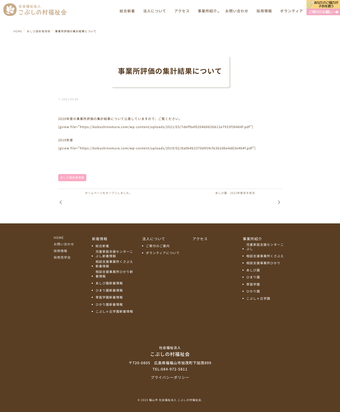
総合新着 (127, 12)
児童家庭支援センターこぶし (265, 247)
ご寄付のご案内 (158, 246)
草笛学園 (253, 284)
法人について (154, 12)
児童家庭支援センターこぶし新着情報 (114, 254)
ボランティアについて (163, 253)
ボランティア (291, 12)
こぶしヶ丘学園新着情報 (114, 312)
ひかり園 (253, 291)
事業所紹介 (207, 12)
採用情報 (264, 12)
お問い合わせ (237, 12)
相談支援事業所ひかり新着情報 (114, 274)
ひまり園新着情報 (109, 290)
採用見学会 (62, 257)
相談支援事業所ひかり (263, 263)
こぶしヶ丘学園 (258, 298)
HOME (59, 237)
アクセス (182, 12)
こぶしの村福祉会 (170, 351)
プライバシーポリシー (170, 377)
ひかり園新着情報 (109, 305)
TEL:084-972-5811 (170, 368)
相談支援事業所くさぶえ (265, 256)
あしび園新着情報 (72, 177)
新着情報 (99, 238)
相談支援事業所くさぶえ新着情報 (114, 264)
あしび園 (253, 270)
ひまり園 (253, 277)
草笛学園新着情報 (109, 297)
